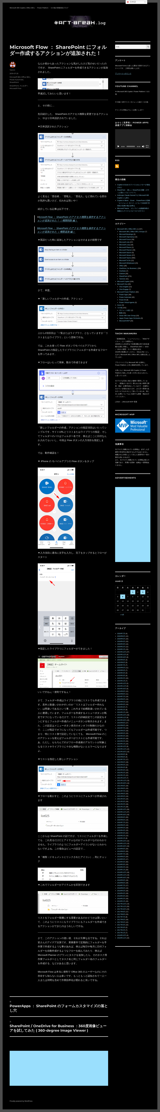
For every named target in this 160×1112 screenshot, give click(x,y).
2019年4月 (121, 862)
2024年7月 (121, 696)
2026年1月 (121, 649)
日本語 (131, 1)
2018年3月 (121, 896)
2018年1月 (121, 901)
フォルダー (24, 86)
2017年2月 (121, 930)
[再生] (118, 146)
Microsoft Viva (122, 284)
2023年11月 (121, 717)
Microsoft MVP (124, 321)
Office (121, 266)
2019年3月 (121, 864)
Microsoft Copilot (123, 281)
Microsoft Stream (125, 255)
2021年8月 (121, 788)
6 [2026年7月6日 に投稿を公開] (122, 597)
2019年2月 (121, 867)
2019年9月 (121, 849)
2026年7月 (121, 633)
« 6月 (122, 615)
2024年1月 (121, 712)
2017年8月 (121, 914)
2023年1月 (121, 744)
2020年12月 (121, 809)
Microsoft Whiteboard (127, 263)
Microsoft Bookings (126, 234)
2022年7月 (121, 759)
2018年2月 (121, 898)
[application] (132, 139)
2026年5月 (121, 639)
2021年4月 (121, 799)
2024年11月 (121, 686)
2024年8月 (121, 694)
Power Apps (123, 294)
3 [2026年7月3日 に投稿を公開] (142, 592)
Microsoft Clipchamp (126, 237)
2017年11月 (121, 906)
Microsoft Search (125, 253)
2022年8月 (121, 757)
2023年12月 (121, 715)
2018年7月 (121, 885)
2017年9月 (121, 912)
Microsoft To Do (124, 260)
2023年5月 (121, 733)
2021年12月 (121, 778)
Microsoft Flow (15, 88)
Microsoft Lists (124, 242)
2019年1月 (121, 870)
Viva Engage (123, 289)
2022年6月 (121, 762)
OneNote (122, 271)
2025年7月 (121, 665)
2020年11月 (121, 812)
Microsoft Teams (125, 258)
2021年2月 (121, 804)
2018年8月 (121, 883)
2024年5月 (121, 702)
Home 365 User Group (127, 315)
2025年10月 (121, 657)
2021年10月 (121, 783)
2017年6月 (121, 919)
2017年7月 (121, 917)
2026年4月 (121, 641)
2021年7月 (121, 791)
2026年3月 (121, 644)
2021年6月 (121, 794)
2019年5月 (121, 859)
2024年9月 (121, 691)
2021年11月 (121, 780)
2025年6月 (121, 668)
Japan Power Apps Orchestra (129, 318)
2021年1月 (121, 807)
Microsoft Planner (125, 250)
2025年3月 (121, 675)
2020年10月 (121, 815)
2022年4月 (121, 767)
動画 (120, 313)
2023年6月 (121, 731)
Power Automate (16, 80)
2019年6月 (121, 856)
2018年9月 (121, 880)
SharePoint (14, 82)
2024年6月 (121, 699)
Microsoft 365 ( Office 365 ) (20, 77)
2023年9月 (121, 723)
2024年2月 (121, 710)
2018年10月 (121, 877)
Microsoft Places (125, 247)
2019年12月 (121, 841)
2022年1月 (121, 775)
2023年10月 (121, 720)
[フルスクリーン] (147, 146)
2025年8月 (121, 662)
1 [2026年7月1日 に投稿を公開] (132, 592)
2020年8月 (121, 820)
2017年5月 (121, 922)
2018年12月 (121, 872)
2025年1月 (121, 681)
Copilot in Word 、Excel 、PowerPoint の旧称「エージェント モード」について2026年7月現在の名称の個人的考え (133, 203)
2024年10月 (121, 689)
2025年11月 (121, 654)
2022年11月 (121, 749)
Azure (119, 305)
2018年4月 (121, 893)
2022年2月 (121, 773)
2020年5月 (121, 828)
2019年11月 (121, 843)
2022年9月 (121, 754)
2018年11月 (121, 875)
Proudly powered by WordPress (21, 1101)
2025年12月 (121, 652)
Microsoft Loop (124, 245)
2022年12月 (121, 746)
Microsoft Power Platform (126, 292)
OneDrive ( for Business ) (128, 268)
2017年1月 (121, 933)
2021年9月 (121, 786)
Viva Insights (123, 287)
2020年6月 (121, 825)
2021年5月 (121, 796)
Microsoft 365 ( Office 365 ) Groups (132, 232)
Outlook (122, 274)
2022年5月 (121, 765)
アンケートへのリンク (123, 73)
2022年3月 (121, 770)
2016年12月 (121, 935)
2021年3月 (121, 801)
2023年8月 (121, 725)
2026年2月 (121, 647)
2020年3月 (121, 833)
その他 (119, 308)
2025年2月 (121, 678)
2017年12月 (121, 904)
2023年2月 (121, 741)
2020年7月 (121, 822)
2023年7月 (121, 728)
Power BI (122, 300)
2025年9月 (121, 660)
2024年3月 (121, 707)
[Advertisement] (59, 1068)
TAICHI (12, 70)
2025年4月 (121, 673)
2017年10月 (121, 909)
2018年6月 (121, 888)
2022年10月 (121, 752)
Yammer (122, 279)
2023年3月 (121, 738)
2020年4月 (121, 830)
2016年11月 (121, 938)
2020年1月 (121, 838)
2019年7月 (121, 854)
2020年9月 (121, 817)
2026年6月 (121, 636)
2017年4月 (121, 925)
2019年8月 (121, 851)
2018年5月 (121, 891)
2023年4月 (121, 736)
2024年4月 (121, 704)
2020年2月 (121, 835)
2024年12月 (121, 683)
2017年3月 (121, 927)
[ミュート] (143, 146)
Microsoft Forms (125, 239)
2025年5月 (121, 670)
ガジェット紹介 (125, 310)
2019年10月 (121, 846)
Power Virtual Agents (126, 302)
